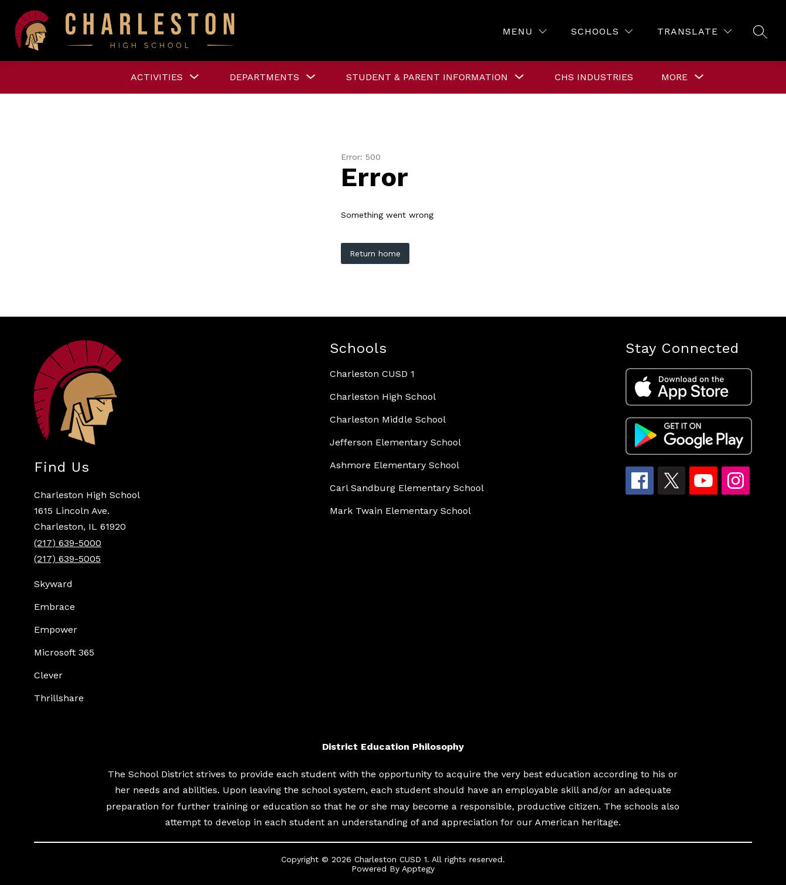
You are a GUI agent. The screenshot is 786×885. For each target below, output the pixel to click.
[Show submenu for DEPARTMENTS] (264, 77)
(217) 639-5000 (67, 542)
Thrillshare (59, 698)
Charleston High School (383, 396)
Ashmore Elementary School (394, 465)
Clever (48, 675)
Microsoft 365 (64, 652)
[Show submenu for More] (674, 77)
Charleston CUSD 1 (372, 373)
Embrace (54, 606)
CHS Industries (594, 77)
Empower (55, 629)
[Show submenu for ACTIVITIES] (157, 77)
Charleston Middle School (388, 419)
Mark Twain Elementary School (400, 510)
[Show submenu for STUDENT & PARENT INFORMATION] (427, 77)
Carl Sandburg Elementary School (407, 487)
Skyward (53, 583)
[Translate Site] (694, 31)
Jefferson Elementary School (395, 442)
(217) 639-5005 (67, 558)
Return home (375, 253)
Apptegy (418, 868)
